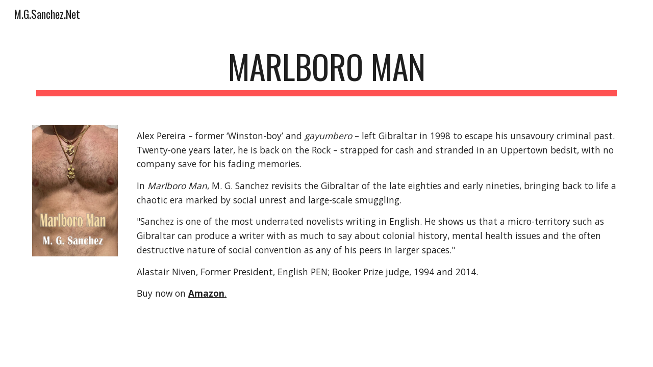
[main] (326, 71)
